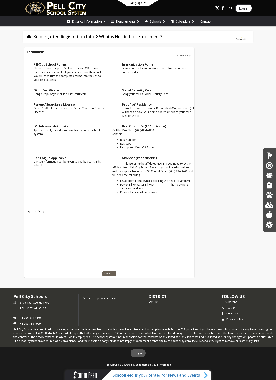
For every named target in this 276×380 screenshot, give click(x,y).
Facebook (230, 313)
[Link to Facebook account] (223, 9)
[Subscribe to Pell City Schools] (229, 302)
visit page (109, 273)
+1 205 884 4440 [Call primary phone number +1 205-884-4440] (30, 318)
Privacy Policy (232, 319)
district (158, 296)
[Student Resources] (269, 185)
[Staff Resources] (269, 175)
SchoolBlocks (144, 364)
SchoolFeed (164, 364)
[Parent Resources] (269, 224)
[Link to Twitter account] (217, 9)
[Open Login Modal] (243, 8)
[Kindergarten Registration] (269, 204)
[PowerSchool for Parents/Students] (269, 155)
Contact (153, 301)
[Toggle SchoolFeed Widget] (206, 375)
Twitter (228, 307)
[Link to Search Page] (230, 8)
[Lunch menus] (269, 214)
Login (138, 353)
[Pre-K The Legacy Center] (269, 195)
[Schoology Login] (269, 165)
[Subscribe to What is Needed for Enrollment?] (242, 36)
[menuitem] (86, 21)
